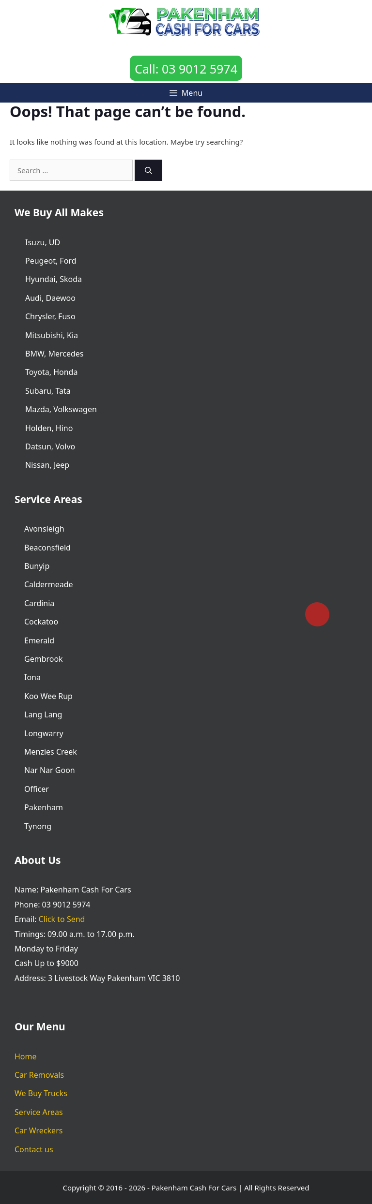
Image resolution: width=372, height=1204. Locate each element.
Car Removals (39, 1075)
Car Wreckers (38, 1130)
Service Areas (39, 1112)
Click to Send (62, 919)
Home (26, 1056)
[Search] (148, 170)
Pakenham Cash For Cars (194, 1187)
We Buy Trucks (41, 1093)
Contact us (34, 1149)
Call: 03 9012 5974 (186, 68)
